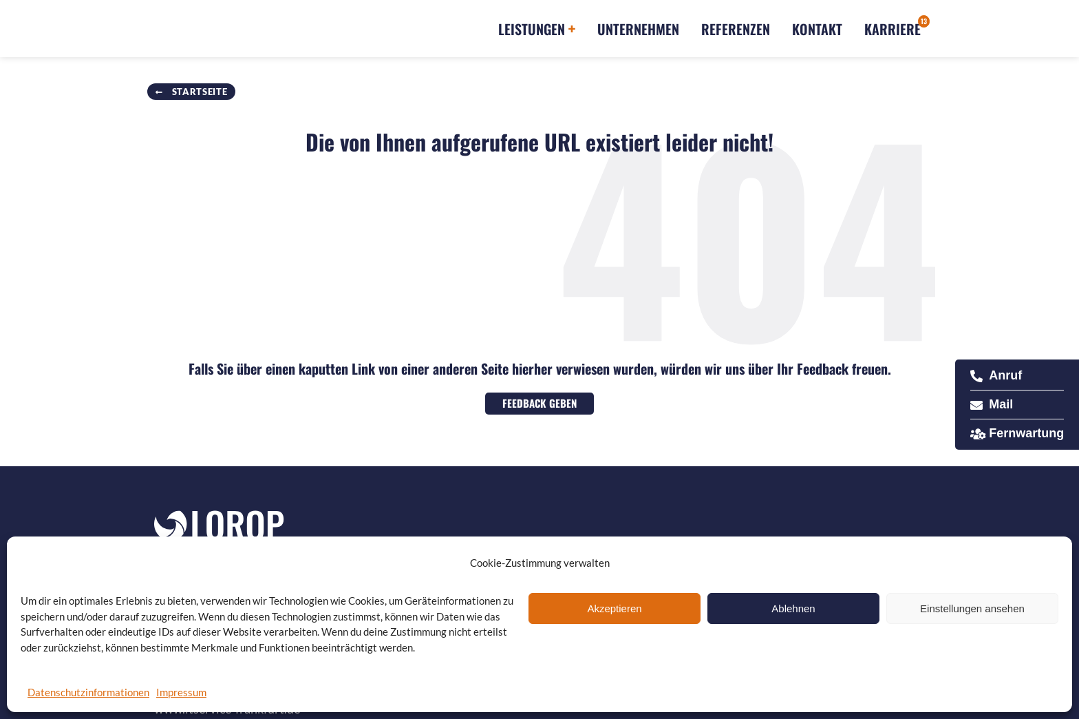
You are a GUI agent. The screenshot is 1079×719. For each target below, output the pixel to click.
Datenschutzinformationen (88, 692)
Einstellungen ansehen (972, 608)
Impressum (181, 692)
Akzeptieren (614, 608)
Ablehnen (793, 608)
